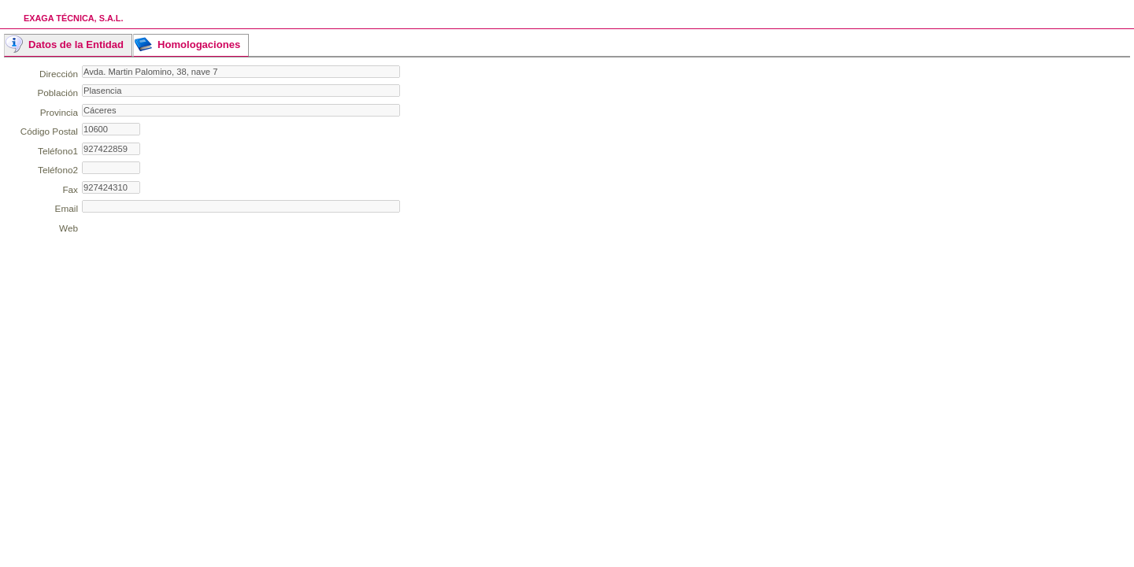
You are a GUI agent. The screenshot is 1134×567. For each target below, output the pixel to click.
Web (68, 228)
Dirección (58, 74)
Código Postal (49, 131)
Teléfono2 (58, 170)
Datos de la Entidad (76, 44)
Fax (70, 189)
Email (66, 208)
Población (57, 92)
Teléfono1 (58, 151)
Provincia (59, 112)
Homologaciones (199, 44)
